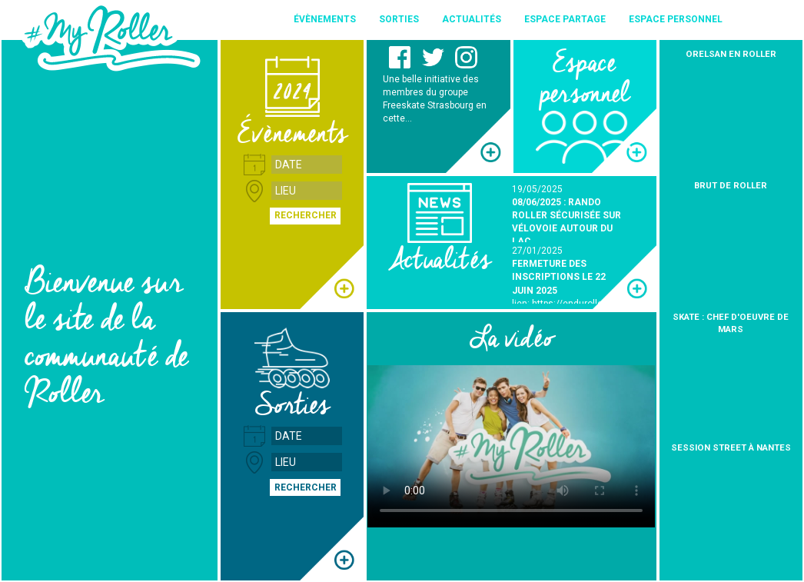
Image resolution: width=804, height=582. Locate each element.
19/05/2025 (537, 189)
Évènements (325, 19)
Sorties (399, 19)
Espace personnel (676, 19)
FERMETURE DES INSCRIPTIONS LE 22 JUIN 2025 (559, 276)
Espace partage (565, 19)
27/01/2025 (537, 250)
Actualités (471, 19)
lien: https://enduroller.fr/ (564, 303)
